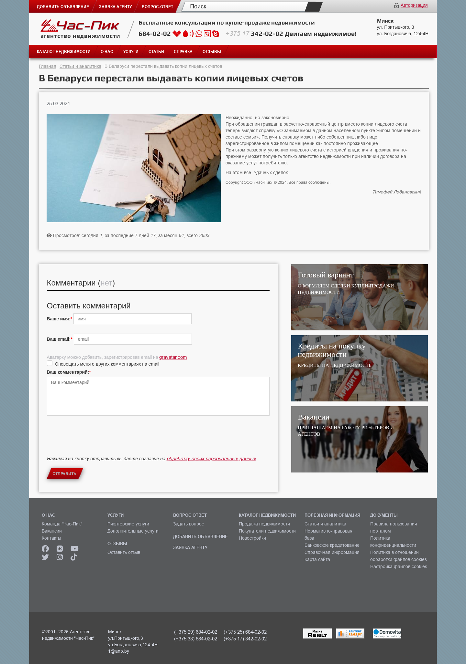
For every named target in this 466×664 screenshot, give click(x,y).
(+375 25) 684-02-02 (245, 632)
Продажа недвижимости (264, 523)
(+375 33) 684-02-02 (195, 638)
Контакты (51, 538)
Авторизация (414, 5)
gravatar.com (173, 357)
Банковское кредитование (332, 545)
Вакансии (52, 531)
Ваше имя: (59, 318)
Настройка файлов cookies (398, 566)
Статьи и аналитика (80, 66)
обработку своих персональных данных (211, 458)
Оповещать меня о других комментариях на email (107, 364)
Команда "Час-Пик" (62, 523)
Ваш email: (59, 339)
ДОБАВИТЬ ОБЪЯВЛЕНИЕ (200, 536)
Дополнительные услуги (133, 531)
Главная (47, 66)
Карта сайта (317, 559)
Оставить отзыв (123, 552)
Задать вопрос (188, 523)
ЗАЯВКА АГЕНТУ (190, 547)
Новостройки (252, 538)
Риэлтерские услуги (128, 523)
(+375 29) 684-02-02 (195, 632)
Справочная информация (332, 552)
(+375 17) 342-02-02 (245, 638)
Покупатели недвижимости (267, 531)
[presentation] (96, 441)
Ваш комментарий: (68, 372)
